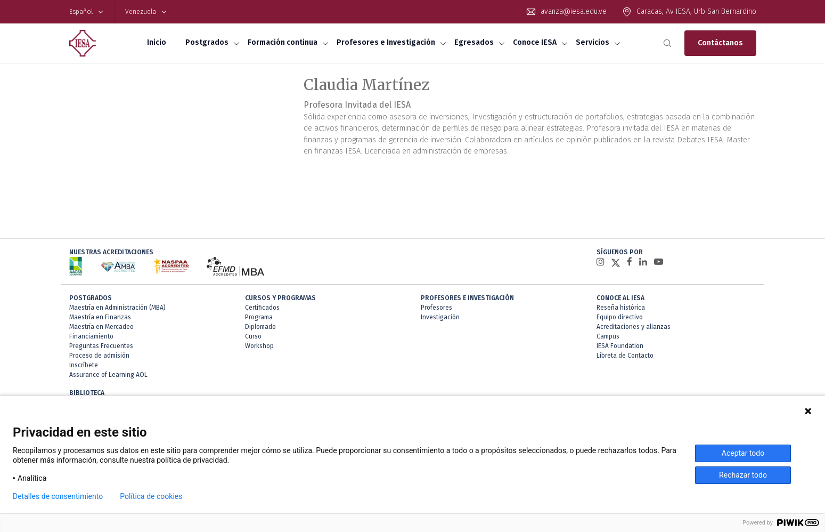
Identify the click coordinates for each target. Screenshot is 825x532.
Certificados (262, 307)
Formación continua (282, 42)
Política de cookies (151, 496)
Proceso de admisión (99, 355)
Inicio (156, 42)
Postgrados (206, 42)
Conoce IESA (535, 42)
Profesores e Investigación (386, 42)
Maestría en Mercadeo (101, 327)
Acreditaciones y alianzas (634, 327)
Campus (608, 336)
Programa (259, 317)
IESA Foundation (620, 346)
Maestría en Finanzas (100, 317)
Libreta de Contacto (625, 355)
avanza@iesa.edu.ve (574, 11)
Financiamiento (91, 336)
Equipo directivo (620, 317)
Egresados (474, 42)
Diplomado (260, 327)
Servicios (592, 42)
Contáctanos (720, 42)
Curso (253, 336)
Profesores (436, 307)
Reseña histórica (621, 307)
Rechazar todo (743, 475)
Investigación (440, 317)
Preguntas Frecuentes (101, 346)
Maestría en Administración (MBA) (117, 307)
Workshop (259, 346)
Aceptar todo (743, 453)
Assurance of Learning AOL (108, 374)
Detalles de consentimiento (58, 496)
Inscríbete (83, 365)
